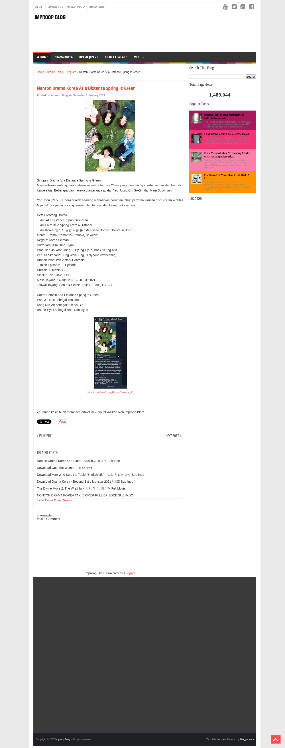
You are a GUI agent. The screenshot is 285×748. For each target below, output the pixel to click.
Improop (221, 739)
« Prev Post (45, 435)
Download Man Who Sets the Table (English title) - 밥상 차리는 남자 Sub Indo (90, 474)
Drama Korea (55, 72)
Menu (137, 57)
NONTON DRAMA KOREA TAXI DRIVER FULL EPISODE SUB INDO (85, 495)
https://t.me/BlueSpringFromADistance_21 (110, 392)
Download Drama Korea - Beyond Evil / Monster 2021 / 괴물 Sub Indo (85, 481)
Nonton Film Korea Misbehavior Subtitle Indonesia (224, 116)
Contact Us (55, 7)
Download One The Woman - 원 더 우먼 (64, 468)
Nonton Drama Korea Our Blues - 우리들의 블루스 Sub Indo (78, 461)
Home (42, 57)
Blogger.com (247, 739)
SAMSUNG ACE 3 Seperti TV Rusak (227, 134)
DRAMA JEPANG (88, 57)
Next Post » (173, 436)
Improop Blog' (50, 16)
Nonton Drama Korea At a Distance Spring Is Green (86, 88)
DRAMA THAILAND (116, 57)
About (39, 7)
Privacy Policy (76, 7)
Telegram (70, 72)
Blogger (129, 573)
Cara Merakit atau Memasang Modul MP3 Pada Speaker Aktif (227, 154)
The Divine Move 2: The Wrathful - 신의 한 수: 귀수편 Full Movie (81, 488)
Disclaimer (96, 7)
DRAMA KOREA (64, 57)
